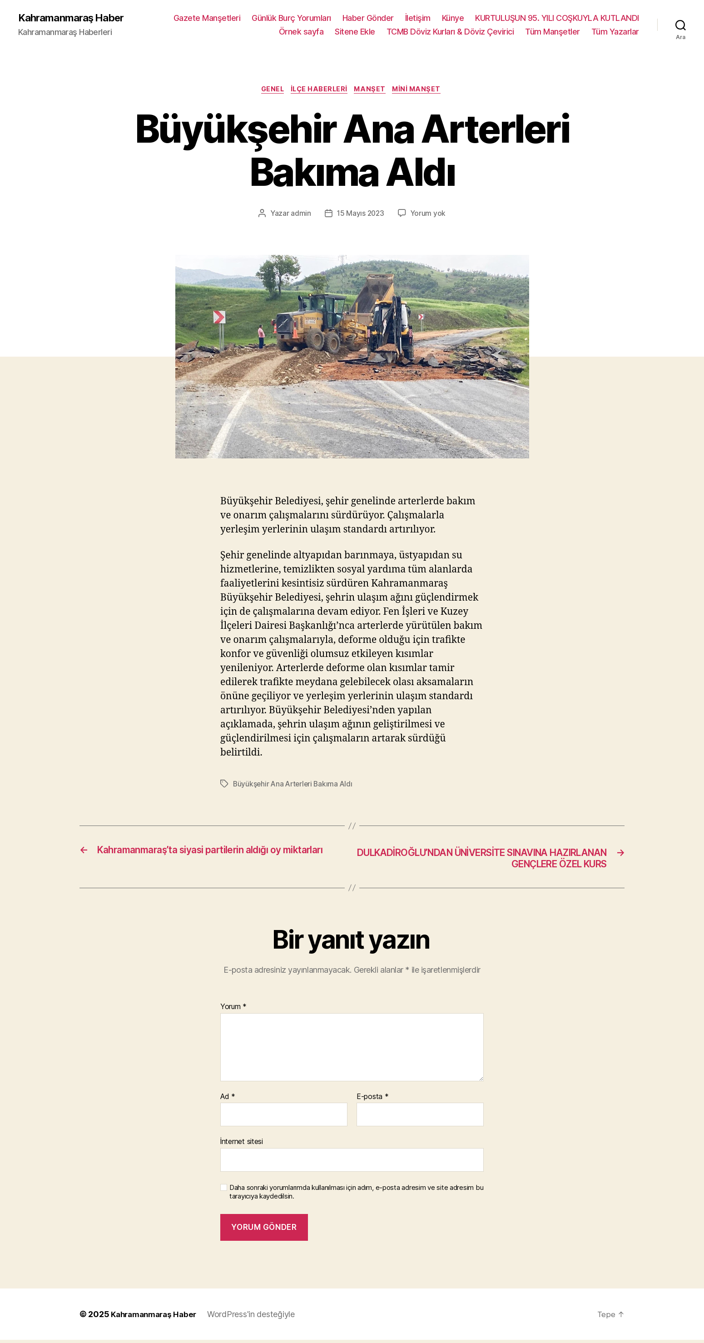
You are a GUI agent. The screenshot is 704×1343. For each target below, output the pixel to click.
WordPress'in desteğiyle (257, 1317)
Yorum (233, 1010)
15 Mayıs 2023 (360, 215)
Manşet (373, 91)
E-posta (373, 1100)
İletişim (418, 18)
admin (300, 215)
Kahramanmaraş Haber (75, 18)
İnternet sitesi (241, 1144)
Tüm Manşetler (552, 32)
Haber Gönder (368, 18)
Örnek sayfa (301, 32)
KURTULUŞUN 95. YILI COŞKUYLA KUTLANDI (557, 18)
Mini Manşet (422, 91)
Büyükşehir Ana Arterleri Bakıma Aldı (294, 786)
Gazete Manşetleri (207, 18)
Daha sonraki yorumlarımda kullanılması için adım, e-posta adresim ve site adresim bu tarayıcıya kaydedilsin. (356, 1195)
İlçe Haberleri (319, 91)
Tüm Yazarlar (615, 32)
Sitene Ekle (355, 32)
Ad (227, 1100)
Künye (453, 18)
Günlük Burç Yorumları (291, 18)
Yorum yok (429, 215)
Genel (269, 91)
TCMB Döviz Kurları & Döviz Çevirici (450, 32)
